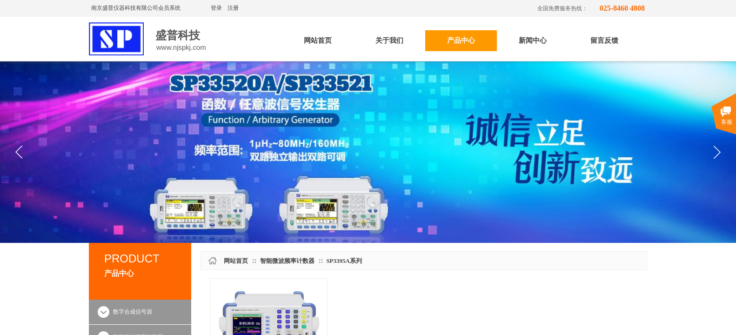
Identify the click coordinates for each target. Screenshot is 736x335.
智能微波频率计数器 (287, 260)
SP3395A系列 (344, 260)
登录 (216, 8)
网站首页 (236, 260)
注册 (233, 8)
